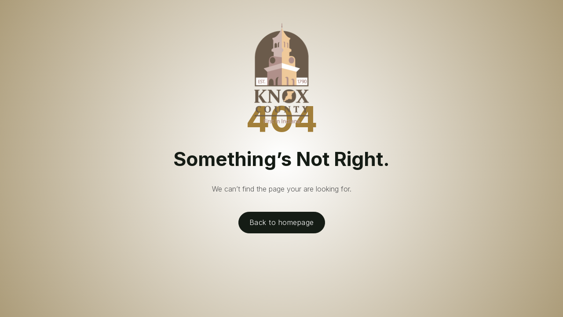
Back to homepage (281, 222)
